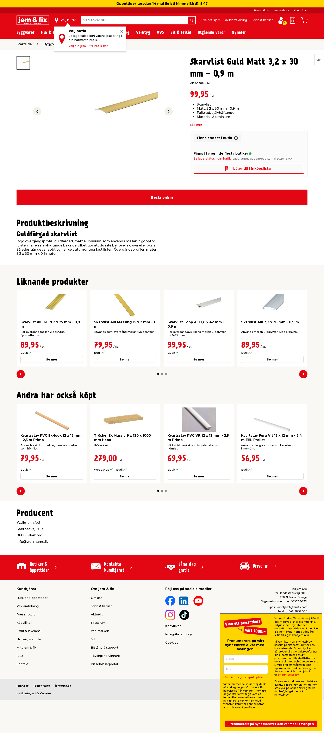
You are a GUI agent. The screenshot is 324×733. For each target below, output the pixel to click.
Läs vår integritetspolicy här (243, 677)
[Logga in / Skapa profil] (281, 20)
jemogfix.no (42, 685)
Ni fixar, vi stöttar (29, 639)
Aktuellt (97, 614)
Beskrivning (162, 197)
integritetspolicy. (288, 674)
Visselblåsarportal (104, 664)
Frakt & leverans (28, 631)
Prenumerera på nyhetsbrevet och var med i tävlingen (271, 724)
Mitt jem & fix (26, 647)
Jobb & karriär (262, 20)
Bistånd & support (104, 647)
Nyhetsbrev (281, 10)
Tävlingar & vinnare (105, 656)
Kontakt (23, 664)
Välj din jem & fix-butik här (88, 46)
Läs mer (196, 125)
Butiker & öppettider (32, 598)
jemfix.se (23, 685)
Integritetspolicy (178, 634)
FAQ (20, 656)
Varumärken (100, 631)
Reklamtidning (236, 20)
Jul (93, 639)
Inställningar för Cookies (34, 693)
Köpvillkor (24, 623)
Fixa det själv (210, 20)
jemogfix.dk (63, 685)
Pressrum (98, 623)
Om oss (96, 598)
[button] (158, 374)
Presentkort (261, 10)
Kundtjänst (300, 10)
